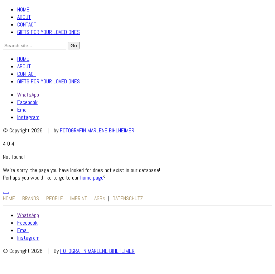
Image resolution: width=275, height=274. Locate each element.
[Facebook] (27, 102)
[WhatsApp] (28, 94)
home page (91, 177)
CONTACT (26, 24)
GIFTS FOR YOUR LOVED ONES (48, 32)
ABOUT (24, 17)
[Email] (23, 109)
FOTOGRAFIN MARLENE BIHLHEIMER (97, 130)
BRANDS (30, 198)
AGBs (99, 198)
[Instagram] (28, 117)
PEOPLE (54, 198)
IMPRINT (78, 198)
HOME (23, 9)
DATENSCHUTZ (127, 198)
